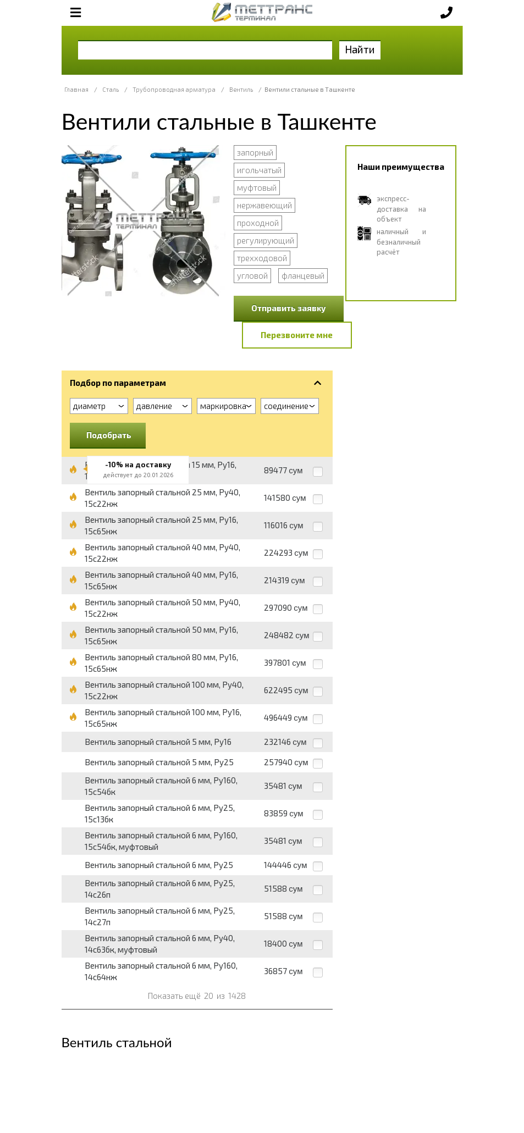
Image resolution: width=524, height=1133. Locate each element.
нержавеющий (264, 205)
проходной (258, 223)
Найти (360, 49)
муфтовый (257, 187)
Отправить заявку (288, 308)
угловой (252, 275)
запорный (255, 152)
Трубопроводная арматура (174, 89)
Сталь (110, 89)
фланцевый (303, 275)
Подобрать (108, 435)
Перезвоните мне (297, 335)
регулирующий (265, 240)
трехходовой (262, 258)
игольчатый (259, 170)
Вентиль (241, 89)
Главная (76, 89)
